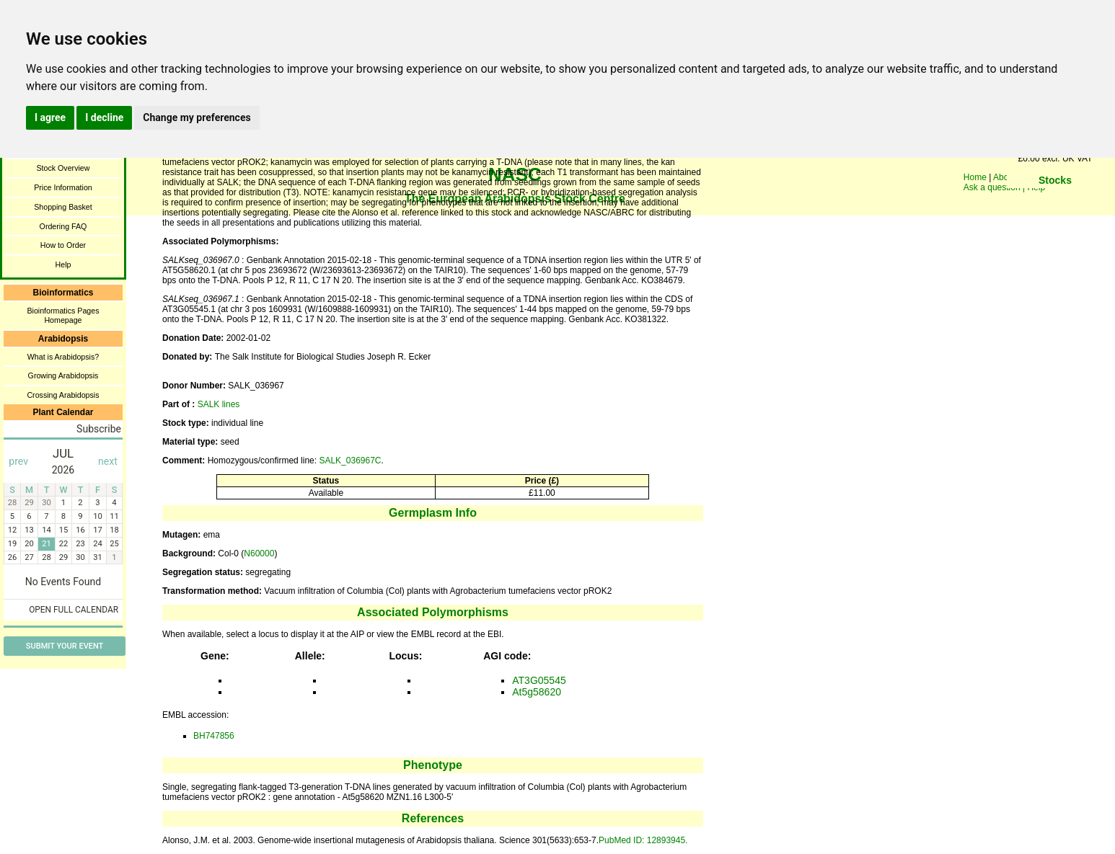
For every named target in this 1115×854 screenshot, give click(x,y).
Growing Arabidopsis (63, 375)
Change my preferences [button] (196, 117)
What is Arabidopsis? (63, 356)
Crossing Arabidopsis (63, 395)
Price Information (63, 187)
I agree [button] (50, 117)
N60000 (259, 553)
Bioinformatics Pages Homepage (63, 315)
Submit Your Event (64, 646)
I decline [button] (104, 117)
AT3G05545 (538, 680)
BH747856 (213, 736)
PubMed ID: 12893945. (643, 840)
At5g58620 (536, 692)
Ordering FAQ (63, 226)
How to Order (63, 245)
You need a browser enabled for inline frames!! (1055, 202)
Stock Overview (62, 168)
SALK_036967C (350, 460)
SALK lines (219, 404)
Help (63, 264)
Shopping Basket (63, 207)
